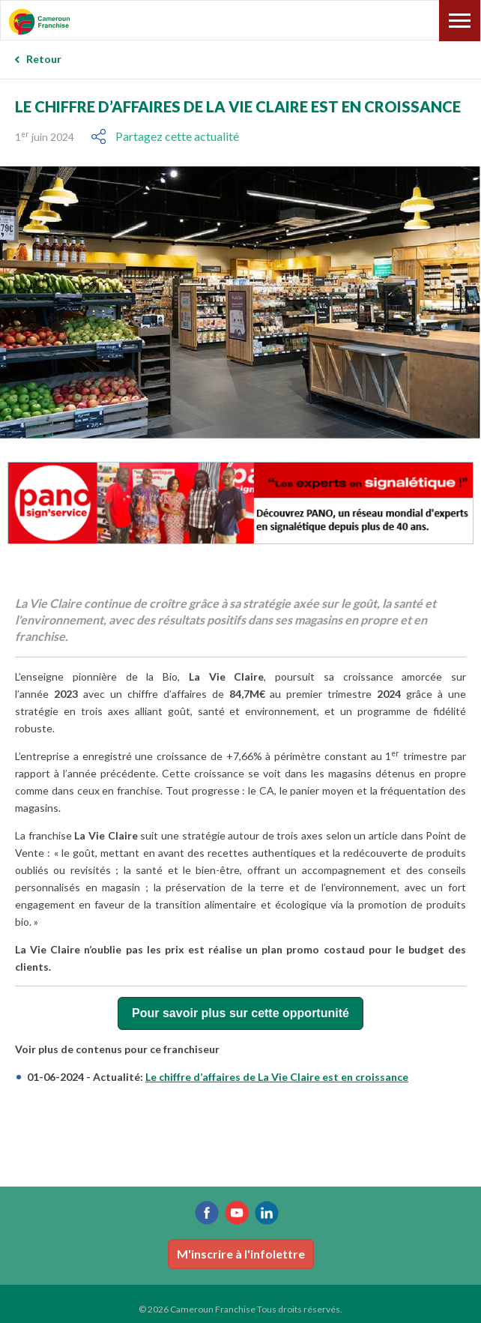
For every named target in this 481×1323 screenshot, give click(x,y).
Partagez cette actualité (177, 136)
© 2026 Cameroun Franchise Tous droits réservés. (240, 1309)
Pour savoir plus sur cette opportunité (240, 1013)
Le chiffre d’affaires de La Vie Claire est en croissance (276, 1076)
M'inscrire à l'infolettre (241, 1254)
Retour (43, 58)
